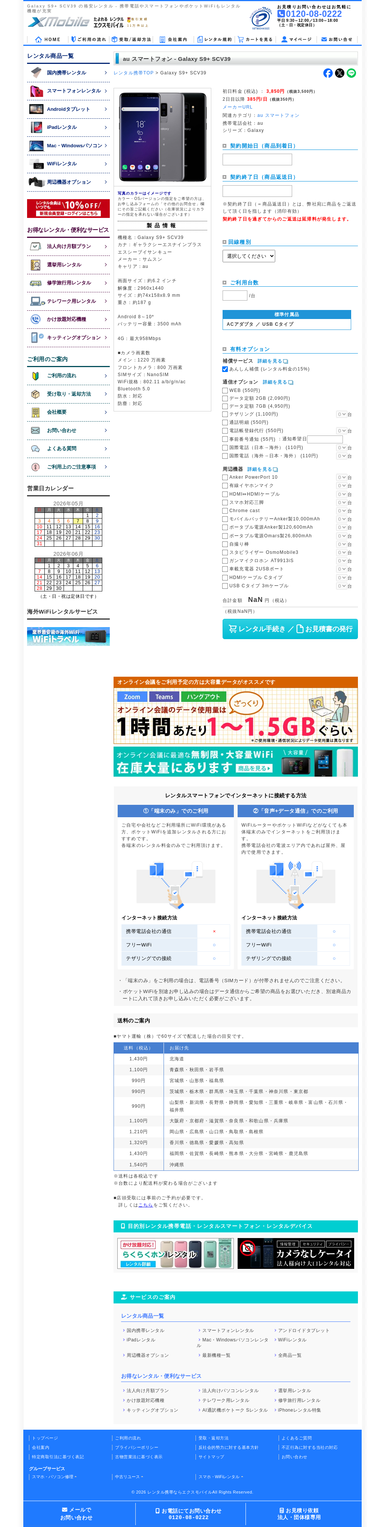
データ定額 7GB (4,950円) (259, 406)
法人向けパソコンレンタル (230, 1390)
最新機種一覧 (216, 1355)
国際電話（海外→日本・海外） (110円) (273, 455)
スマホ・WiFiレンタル (219, 1476)
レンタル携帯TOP (134, 73)
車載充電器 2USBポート (256, 568)
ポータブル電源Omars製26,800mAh (270, 535)
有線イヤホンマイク (251, 485)
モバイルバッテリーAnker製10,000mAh (274, 519)
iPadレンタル (141, 1340)
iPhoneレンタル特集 (299, 1409)
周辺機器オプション (148, 1355)
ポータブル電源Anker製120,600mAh (271, 527)
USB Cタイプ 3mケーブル (259, 585)
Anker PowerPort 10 (253, 477)
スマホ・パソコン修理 (52, 1476)
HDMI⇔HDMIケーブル (254, 494)
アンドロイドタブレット (304, 1330)
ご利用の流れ (128, 1438)
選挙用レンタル (294, 1390)
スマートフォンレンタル (228, 1330)
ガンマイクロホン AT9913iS (261, 560)
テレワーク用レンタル (225, 1400)
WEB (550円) (245, 390)
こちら (145, 1205)
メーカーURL (238, 107)
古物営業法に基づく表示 (139, 1456)
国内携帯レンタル (145, 1330)
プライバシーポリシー (136, 1447)
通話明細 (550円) (249, 422)
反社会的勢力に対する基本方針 (229, 1447)
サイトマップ (211, 1456)
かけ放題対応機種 (145, 1400)
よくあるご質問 (297, 1438)
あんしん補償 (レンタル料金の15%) (269, 369)
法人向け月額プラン (148, 1390)
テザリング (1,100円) (253, 414)
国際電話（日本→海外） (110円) (266, 447)
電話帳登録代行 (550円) (256, 430)
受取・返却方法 (214, 1438)
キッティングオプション (153, 1409)
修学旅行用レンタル (299, 1400)
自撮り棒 (239, 544)
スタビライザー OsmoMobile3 (264, 552)
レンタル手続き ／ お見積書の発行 (290, 629)
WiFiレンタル (292, 1340)
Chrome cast (244, 510)
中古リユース (127, 1476)
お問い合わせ (295, 1456)
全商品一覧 (290, 1355)
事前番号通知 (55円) (286, 438)
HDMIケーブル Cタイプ (256, 577)
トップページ (45, 1438)
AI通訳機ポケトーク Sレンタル (235, 1409)
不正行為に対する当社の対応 (310, 1447)
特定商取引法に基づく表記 (58, 1456)
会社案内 (40, 1447)
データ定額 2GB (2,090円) (259, 398)
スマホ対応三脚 (246, 502)
